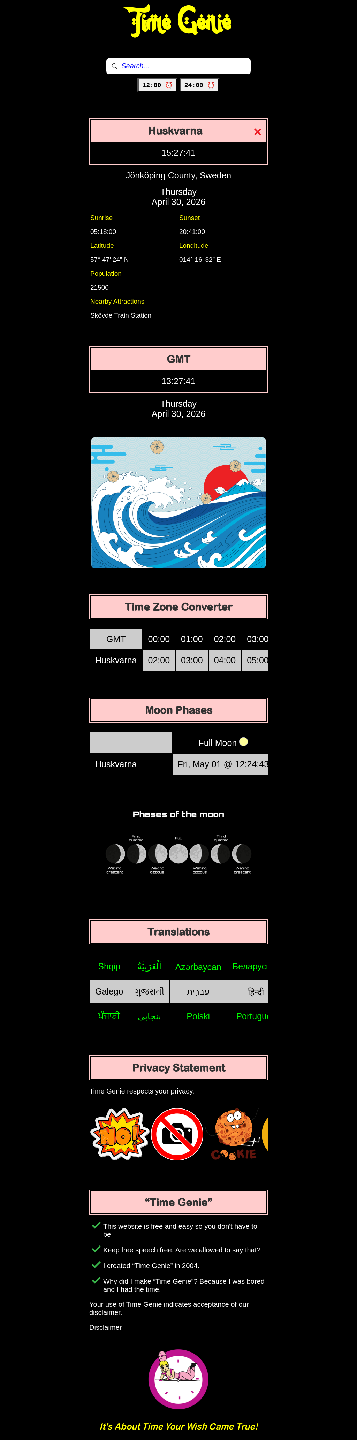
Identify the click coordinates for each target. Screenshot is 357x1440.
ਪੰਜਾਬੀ (109, 1016)
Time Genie (179, 22)
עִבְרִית (198, 991)
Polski (198, 1016)
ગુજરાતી (149, 991)
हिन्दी (256, 992)
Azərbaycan (198, 967)
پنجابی (149, 1016)
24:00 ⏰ (199, 85)
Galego (109, 991)
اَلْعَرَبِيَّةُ (149, 966)
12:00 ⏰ (157, 85)
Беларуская (256, 966)
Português (256, 1016)
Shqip (109, 966)
